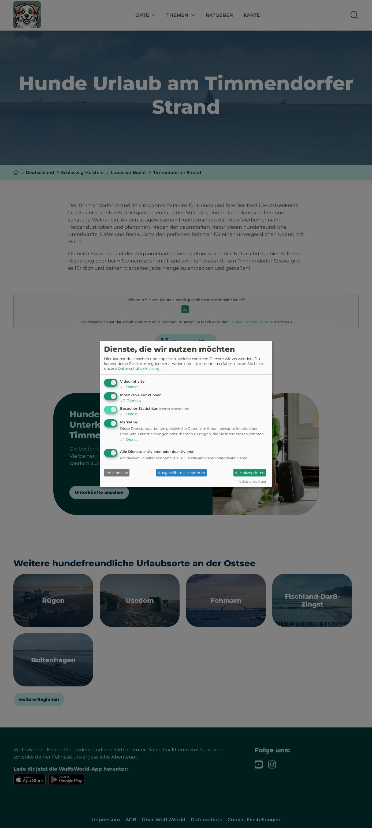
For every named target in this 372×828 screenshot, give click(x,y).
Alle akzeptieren (250, 472)
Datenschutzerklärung (139, 368)
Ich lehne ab (117, 472)
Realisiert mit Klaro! (251, 481)
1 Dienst (129, 387)
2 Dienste (130, 400)
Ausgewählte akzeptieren (181, 472)
